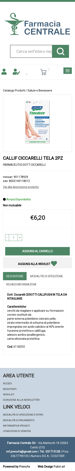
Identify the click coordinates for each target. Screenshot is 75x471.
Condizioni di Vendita (17, 431)
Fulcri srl (59, 466)
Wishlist (8, 394)
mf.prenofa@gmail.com (21, 451)
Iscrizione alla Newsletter (21, 399)
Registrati (10, 389)
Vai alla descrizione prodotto (21, 187)
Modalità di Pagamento (18, 420)
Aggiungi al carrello (37, 251)
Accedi (7, 383)
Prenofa (24, 466)
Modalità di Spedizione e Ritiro (23, 414)
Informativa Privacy (16, 425)
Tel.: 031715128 (50, 451)
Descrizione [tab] (14, 276)
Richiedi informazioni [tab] (21, 284)
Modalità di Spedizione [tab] (46, 276)
